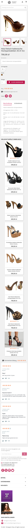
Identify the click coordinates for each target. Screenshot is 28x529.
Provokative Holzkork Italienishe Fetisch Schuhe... (14, 243)
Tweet (10, 95)
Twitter (6, 470)
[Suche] (14, 7)
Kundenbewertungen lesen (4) (9, 91)
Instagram (9, 470)
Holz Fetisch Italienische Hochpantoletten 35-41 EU (14, 297)
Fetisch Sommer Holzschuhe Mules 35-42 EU (14, 216)
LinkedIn (12, 470)
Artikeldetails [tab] (18, 103)
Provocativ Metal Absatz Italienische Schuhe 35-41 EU (14, 188)
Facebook (2, 470)
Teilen (6, 95)
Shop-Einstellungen (7, 517)
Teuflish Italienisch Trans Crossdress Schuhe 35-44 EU (14, 161)
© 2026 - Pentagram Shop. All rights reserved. (13, 527)
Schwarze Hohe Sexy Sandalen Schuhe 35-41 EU (14, 351)
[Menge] (3, 82)
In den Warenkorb (15, 82)
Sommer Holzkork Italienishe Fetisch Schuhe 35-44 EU (14, 270)
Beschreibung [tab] (7, 103)
